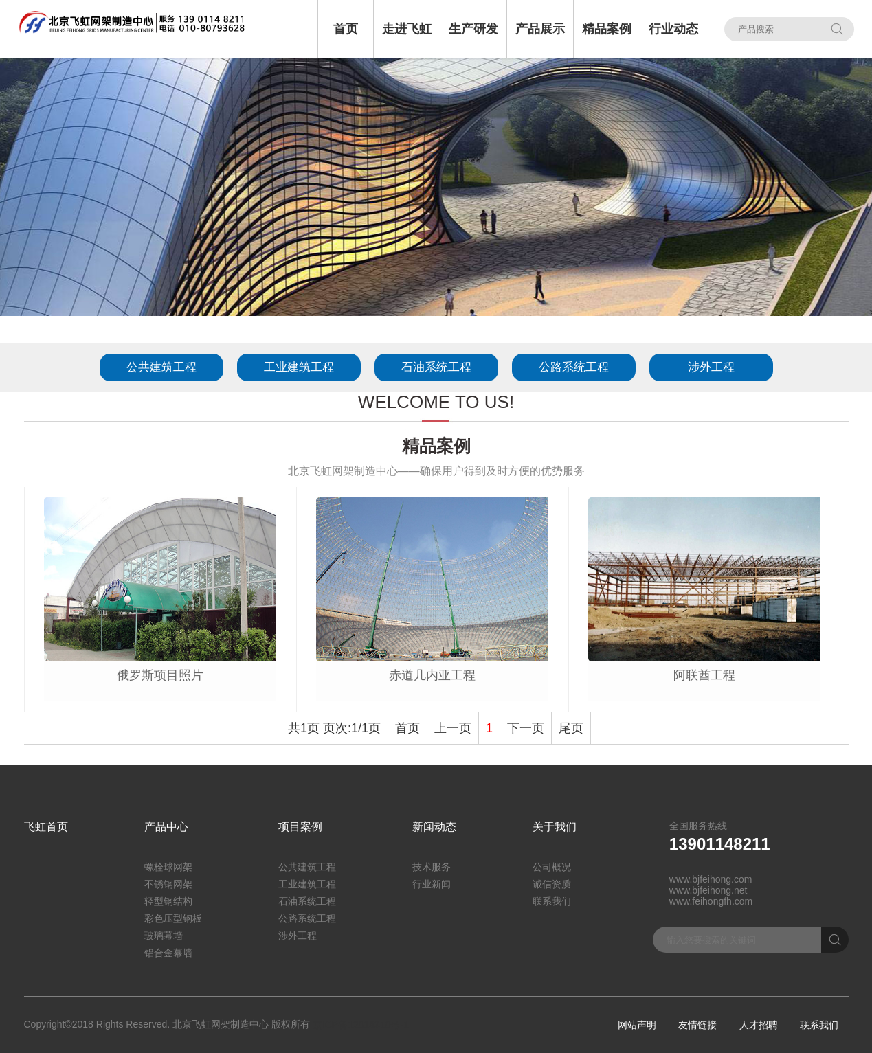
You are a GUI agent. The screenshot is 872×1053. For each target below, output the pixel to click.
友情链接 (697, 1024)
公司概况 (552, 866)
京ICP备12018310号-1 (361, 1024)
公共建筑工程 (161, 367)
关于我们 (555, 827)
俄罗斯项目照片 (160, 675)
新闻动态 (434, 827)
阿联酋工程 (704, 675)
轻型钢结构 (168, 901)
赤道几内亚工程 (432, 675)
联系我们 (552, 901)
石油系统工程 (436, 367)
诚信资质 (552, 884)
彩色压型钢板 (173, 918)
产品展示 (540, 29)
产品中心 (166, 827)
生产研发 (473, 29)
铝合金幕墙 (168, 952)
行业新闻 (431, 884)
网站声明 (637, 1024)
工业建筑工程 (299, 367)
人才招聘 (758, 1024)
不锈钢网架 (168, 884)
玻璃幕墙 (163, 935)
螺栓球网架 (168, 866)
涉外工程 (711, 367)
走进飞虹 (407, 29)
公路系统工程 (574, 367)
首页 (345, 29)
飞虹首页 (46, 827)
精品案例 (606, 29)
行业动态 (673, 29)
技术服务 (431, 866)
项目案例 (300, 827)
